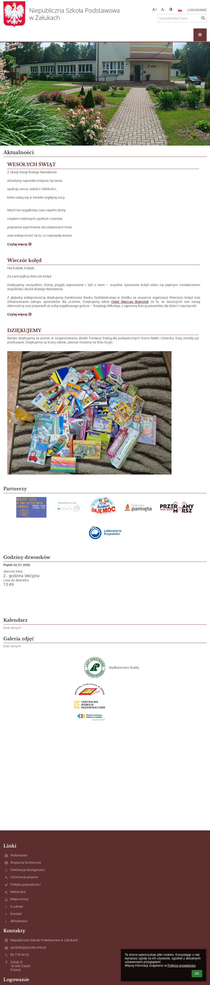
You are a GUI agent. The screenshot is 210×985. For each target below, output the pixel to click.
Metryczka (18, 892)
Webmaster (18, 855)
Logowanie (197, 10)
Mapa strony (19, 899)
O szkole (16, 906)
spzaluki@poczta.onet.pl (28, 947)
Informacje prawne (24, 877)
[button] (180, 10)
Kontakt (16, 914)
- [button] (163, 9)
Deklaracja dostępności (27, 870)
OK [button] (197, 973)
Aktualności (19, 921)
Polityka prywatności (25, 884)
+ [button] (154, 9)
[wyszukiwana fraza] (182, 18)
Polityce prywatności (181, 965)
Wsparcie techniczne (25, 862)
